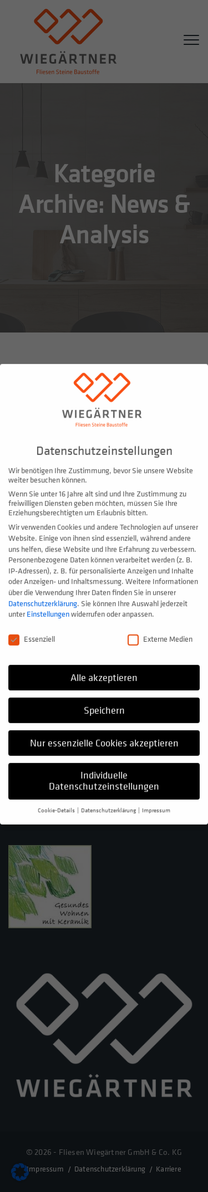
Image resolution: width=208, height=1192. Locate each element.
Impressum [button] (156, 801)
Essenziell (31, 630)
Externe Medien (160, 630)
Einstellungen (48, 605)
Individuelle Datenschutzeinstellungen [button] (104, 771)
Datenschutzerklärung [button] (109, 801)
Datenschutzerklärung (42, 593)
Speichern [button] (104, 701)
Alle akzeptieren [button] (104, 668)
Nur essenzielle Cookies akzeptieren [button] (104, 733)
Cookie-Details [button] (57, 801)
